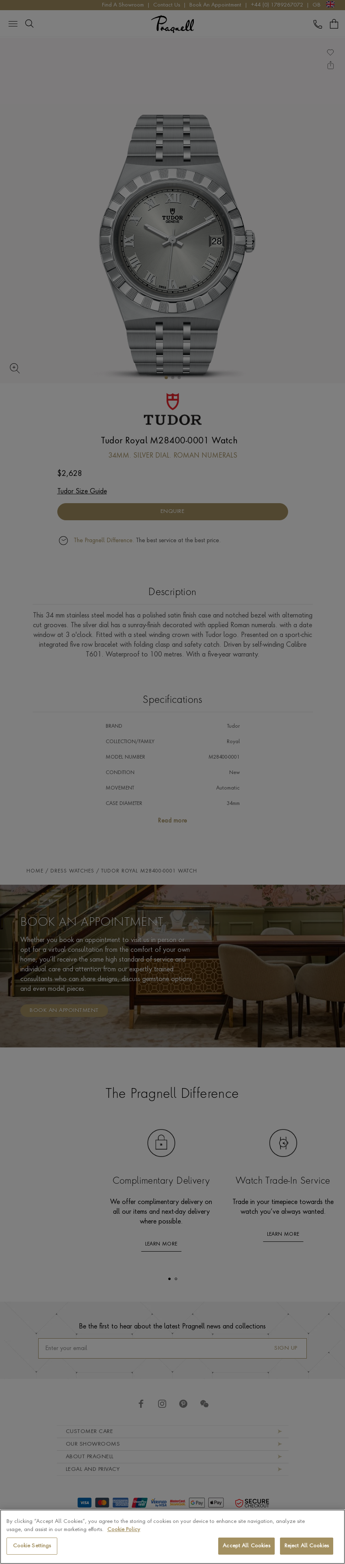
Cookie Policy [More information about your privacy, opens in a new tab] (123, 1529)
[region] (172, 1536)
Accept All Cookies (246, 1546)
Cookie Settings (32, 1546)
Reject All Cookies (306, 1546)
